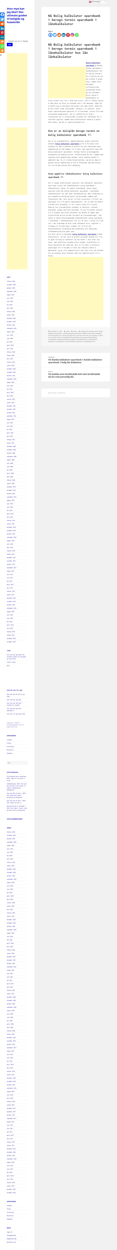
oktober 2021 (11, 412)
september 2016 (11, 608)
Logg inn (9, 1232)
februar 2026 (11, 281)
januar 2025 (10, 315)
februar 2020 (11, 480)
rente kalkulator (70, 341)
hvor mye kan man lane (80, 335)
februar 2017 (11, 591)
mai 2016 (9, 621)
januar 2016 (10, 635)
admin (68, 331)
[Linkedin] (64, 35)
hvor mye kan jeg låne (14, 699)
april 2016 (10, 625)
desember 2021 (11, 406)
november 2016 (11, 601)
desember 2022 (11, 369)
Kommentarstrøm (11, 1238)
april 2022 (10, 392)
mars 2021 (10, 436)
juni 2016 (10, 618)
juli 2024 (10, 335)
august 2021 (10, 419)
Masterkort (10, 750)
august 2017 (10, 571)
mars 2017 (10, 588)
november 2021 (11, 409)
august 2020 (10, 460)
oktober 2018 (11, 534)
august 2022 (10, 382)
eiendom (9, 739)
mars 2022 (10, 396)
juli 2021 (10, 422)
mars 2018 (10, 547)
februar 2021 (11, 439)
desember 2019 (11, 487)
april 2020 (10, 473)
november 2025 (11, 284)
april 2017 (10, 584)
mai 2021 (9, 429)
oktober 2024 (11, 325)
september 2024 (11, 328)
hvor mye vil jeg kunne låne (16, 714)
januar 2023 (10, 365)
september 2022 (11, 379)
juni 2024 (10, 338)
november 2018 (11, 530)
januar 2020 (10, 483)
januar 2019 (10, 524)
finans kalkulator (96, 333)
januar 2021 (10, 443)
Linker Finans (11, 662)
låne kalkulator (75, 337)
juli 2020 (10, 463)
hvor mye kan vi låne (54, 337)
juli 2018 (10, 544)
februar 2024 (11, 352)
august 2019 (10, 500)
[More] (2, 50)
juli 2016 (10, 615)
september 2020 (11, 456)
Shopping (9, 753)
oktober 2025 (11, 288)
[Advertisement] (17, 87)
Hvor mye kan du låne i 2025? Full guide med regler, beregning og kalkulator (16, 795)
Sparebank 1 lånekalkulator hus (85, 341)
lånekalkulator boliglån (68, 339)
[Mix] (2, 41)
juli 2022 (10, 385)
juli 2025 (10, 298)
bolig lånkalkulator (68, 333)
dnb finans (78, 333)
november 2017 (11, 561)
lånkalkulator (61, 341)
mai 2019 (9, 510)
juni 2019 (10, 507)
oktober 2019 (11, 493)
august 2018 (10, 540)
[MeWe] (2, 37)
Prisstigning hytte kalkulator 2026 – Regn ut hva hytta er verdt (16, 778)
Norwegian (95, 1)
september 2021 (11, 416)
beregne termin (94, 331)
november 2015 (11, 641)
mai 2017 (9, 581)
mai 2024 (9, 342)
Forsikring (10, 746)
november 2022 (11, 372)
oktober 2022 (11, 375)
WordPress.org (11, 1242)
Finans (9, 743)
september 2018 (11, 537)
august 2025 (10, 294)
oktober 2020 (11, 453)
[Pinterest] (68, 35)
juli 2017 (10, 574)
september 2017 (11, 567)
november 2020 (11, 449)
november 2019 (11, 490)
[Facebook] (50, 35)
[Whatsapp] (77, 35)
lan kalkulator (66, 337)
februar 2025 (11, 311)
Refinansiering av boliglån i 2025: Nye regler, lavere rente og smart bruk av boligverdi (17, 808)
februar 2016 (11, 631)
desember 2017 (11, 557)
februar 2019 (11, 520)
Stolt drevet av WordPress (56, 392)
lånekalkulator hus (82, 339)
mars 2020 (10, 476)
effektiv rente (86, 333)
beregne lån (84, 331)
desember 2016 (11, 598)
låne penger (84, 337)
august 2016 (10, 611)
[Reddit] (59, 35)
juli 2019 (10, 503)
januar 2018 (10, 554)
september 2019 (11, 497)
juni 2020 (10, 466)
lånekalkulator (92, 337)
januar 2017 (10, 594)
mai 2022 (9, 389)
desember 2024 (11, 318)
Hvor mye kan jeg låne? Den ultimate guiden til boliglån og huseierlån (17, 15)
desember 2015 (11, 638)
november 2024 (11, 321)
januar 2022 (10, 402)
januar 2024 (10, 355)
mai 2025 (9, 304)
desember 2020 (11, 446)
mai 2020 (9, 470)
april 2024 (10, 345)
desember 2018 (11, 527)
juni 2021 (10, 426)
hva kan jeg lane (53, 335)
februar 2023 (11, 362)
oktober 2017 (11, 564)
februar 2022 (11, 399)
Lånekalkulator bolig (54, 339)
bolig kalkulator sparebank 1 (68, 144)
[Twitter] (55, 35)
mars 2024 (10, 348)
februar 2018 (11, 551)
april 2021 (10, 433)
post (8, 665)
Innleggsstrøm (11, 1235)
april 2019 (10, 514)
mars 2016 (10, 628)
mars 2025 (10, 308)
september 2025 (11, 291)
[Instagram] (72, 35)
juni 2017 (10, 577)
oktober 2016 (11, 604)
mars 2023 (10, 358)
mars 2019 (10, 517)
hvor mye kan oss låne (96, 335)
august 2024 (10, 331)
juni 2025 (10, 301)
